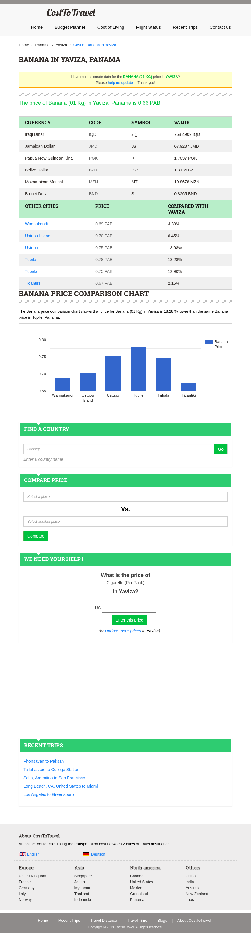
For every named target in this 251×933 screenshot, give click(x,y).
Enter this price (129, 620)
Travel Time (137, 920)
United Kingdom (32, 876)
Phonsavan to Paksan (43, 761)
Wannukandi (36, 224)
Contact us (220, 27)
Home (37, 27)
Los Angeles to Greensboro (48, 794)
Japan (79, 882)
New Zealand (197, 893)
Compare (36, 536)
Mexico (136, 888)
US (98, 607)
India (190, 882)
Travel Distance (103, 920)
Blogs (162, 920)
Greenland (139, 893)
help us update (120, 83)
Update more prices (123, 631)
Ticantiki (32, 283)
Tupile (30, 259)
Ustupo (31, 247)
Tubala (31, 271)
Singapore (83, 876)
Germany (26, 888)
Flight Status (148, 27)
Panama (137, 899)
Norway (25, 899)
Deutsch (98, 854)
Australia (193, 888)
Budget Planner (70, 27)
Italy (22, 893)
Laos (190, 899)
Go (220, 449)
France (25, 882)
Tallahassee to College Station (51, 769)
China (191, 876)
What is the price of (125, 575)
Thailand (81, 893)
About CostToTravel (194, 920)
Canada (137, 876)
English (33, 854)
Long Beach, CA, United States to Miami (60, 786)
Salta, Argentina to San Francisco (54, 777)
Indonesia (82, 899)
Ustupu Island (37, 235)
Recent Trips (185, 27)
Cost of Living (110, 27)
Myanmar (82, 888)
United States (141, 882)
